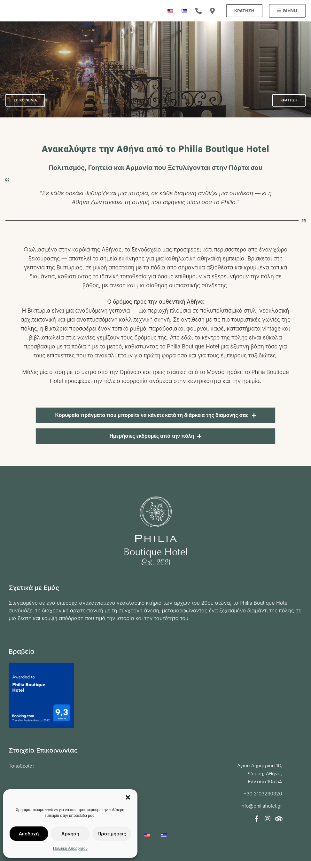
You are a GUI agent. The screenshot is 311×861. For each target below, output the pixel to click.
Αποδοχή (29, 834)
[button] (128, 797)
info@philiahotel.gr (261, 806)
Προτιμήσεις (111, 834)
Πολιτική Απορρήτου (70, 848)
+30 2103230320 (263, 794)
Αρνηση (70, 834)
